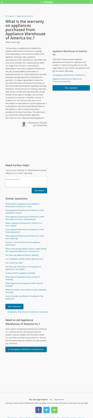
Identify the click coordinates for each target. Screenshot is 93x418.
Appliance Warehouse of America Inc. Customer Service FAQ (67, 80)
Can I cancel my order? (14, 263)
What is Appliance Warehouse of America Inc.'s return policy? (24, 224)
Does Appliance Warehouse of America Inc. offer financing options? (24, 230)
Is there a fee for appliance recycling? (20, 273)
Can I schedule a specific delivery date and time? (24, 259)
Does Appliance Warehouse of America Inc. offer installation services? (24, 211)
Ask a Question (14, 306)
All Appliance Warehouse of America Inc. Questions (27, 312)
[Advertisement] (26, 145)
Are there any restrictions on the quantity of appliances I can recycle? (23, 267)
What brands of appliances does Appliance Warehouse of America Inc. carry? (22, 205)
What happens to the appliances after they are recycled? (24, 284)
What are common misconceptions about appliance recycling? (25, 291)
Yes (51, 399)
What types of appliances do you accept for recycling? (22, 278)
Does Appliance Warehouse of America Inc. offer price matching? (24, 237)
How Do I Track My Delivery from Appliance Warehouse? (22, 243)
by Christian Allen (40, 125)
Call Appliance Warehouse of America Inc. (69, 75)
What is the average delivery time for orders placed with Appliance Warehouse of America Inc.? (25, 250)
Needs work (59, 399)
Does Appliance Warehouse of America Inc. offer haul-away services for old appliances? (24, 218)
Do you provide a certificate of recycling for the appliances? (24, 297)
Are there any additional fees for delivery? (22, 255)
